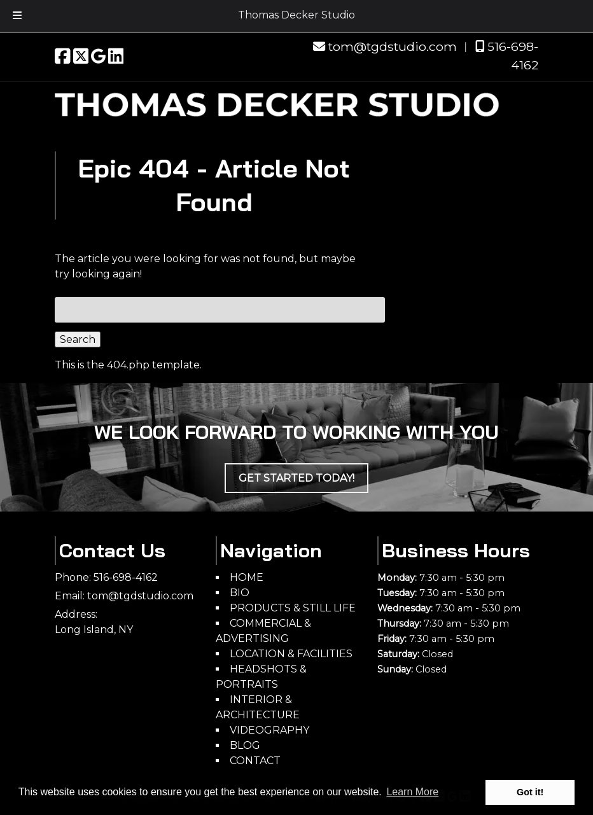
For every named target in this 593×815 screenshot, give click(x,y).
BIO (239, 593)
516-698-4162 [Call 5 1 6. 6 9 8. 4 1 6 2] (126, 577)
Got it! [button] (530, 792)
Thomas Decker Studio (296, 15)
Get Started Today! (296, 478)
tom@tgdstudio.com (385, 46)
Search (77, 339)
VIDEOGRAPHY (269, 730)
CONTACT (255, 761)
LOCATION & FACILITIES (291, 654)
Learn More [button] (412, 791)
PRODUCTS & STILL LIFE (293, 608)
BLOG (245, 745)
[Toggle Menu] (17, 16)
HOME (246, 577)
